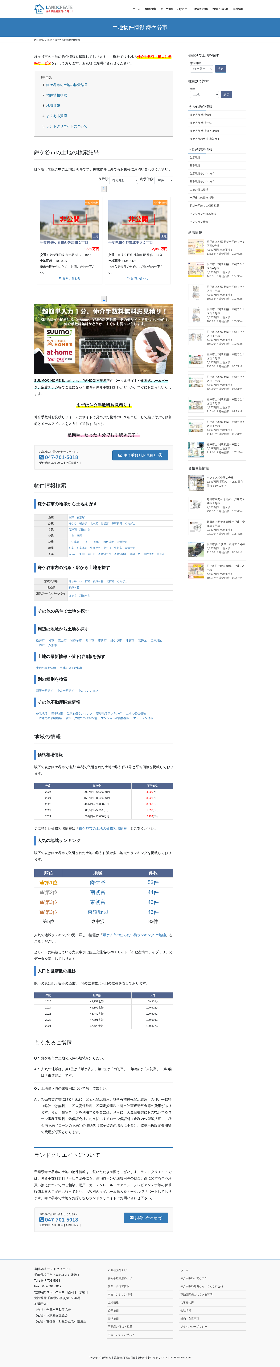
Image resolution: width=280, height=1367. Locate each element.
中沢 (84, 541)
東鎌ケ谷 (95, 547)
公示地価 (41, 713)
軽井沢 (83, 523)
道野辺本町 (120, 554)
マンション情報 (143, 718)
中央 (71, 535)
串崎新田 (116, 523)
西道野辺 (122, 541)
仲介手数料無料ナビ (120, 1278)
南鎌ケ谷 (135, 554)
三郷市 (40, 645)
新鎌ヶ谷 (98, 581)
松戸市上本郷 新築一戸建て (223, 444)
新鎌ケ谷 (84, 529)
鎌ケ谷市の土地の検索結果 (67, 85)
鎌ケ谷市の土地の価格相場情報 (103, 828)
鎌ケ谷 (73, 523)
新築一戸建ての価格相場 (81, 718)
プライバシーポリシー (193, 1326)
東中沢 (107, 547)
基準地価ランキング (109, 713)
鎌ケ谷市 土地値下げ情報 (205, 130)
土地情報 (113, 1302)
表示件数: (156, 180)
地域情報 (53, 105)
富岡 (79, 535)
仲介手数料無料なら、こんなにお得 (201, 1286)
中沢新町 (95, 541)
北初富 (105, 523)
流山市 (62, 640)
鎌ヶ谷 (73, 595)
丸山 (82, 554)
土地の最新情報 (46, 667)
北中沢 (94, 523)
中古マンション (88, 690)
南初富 (161, 554)
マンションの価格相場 (115, 718)
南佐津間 (148, 554)
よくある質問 (56, 116)
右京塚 (81, 517)
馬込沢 (73, 554)
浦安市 (130, 640)
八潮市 (52, 645)
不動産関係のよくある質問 (196, 1294)
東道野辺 (130, 547)
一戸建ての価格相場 (49, 718)
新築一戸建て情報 (118, 1286)
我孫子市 (76, 640)
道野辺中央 (104, 554)
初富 (71, 547)
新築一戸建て (44, 690)
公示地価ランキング (79, 713)
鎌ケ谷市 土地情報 (201, 114)
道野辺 (91, 554)
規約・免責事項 (189, 1318)
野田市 (90, 640)
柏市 (51, 640)
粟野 (71, 517)
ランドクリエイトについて (67, 126)
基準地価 (57, 713)
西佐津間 (108, 541)
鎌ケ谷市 (116, 640)
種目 (193, 88)
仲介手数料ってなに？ (193, 1278)
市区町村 (195, 63)
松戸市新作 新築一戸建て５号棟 (226, 544)
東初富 (118, 547)
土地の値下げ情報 (71, 667)
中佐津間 (74, 541)
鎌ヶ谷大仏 (75, 581)
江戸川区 (156, 640)
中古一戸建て (65, 690)
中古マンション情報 (120, 1294)
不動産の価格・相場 (120, 1326)
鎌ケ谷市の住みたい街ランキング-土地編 (134, 935)
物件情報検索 (56, 95)
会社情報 (185, 1310)
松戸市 (40, 640)
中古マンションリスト (121, 1334)
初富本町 (82, 547)
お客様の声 (187, 1302)
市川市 (102, 640)
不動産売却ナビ (117, 1270)
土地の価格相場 (136, 713)
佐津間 (73, 529)
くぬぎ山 (130, 523)
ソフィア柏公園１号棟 (220, 477)
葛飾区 (142, 640)
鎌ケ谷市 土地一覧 (201, 122)
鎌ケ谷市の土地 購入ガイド (206, 138)
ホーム (184, 1270)
